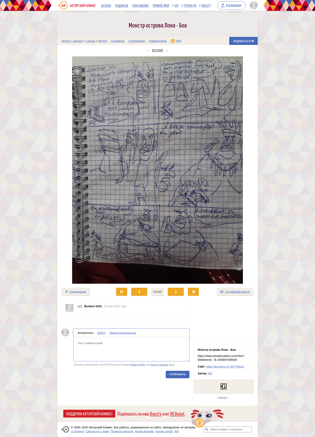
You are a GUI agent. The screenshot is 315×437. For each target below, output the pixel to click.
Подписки (121, 5)
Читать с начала (72, 41)
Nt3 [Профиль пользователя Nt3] (80, 306)
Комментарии (158, 41)
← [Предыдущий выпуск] (148, 51)
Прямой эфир (161, 5)
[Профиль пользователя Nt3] (69, 308)
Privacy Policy (137, 364)
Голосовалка (140, 5)
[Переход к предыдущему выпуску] (82, 170)
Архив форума (144, 431)
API (176, 5)
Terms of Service (159, 364)
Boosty (206, 5)
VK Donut (177, 413)
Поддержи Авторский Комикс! (89, 413)
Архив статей (164, 431)
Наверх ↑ (223, 397)
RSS (179, 41)
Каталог (106, 5)
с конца (90, 41)
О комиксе (117, 41)
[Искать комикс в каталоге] (207, 429)
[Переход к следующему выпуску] (157, 170)
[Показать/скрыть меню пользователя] (253, 5)
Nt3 (210, 373)
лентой (102, 41)
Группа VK (190, 5)
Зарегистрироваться (122, 332)
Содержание (137, 41)
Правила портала (121, 431)
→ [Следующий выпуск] (167, 51)
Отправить (178, 374)
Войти (101, 332)
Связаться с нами (97, 431)
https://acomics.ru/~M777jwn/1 (225, 366)
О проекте (77, 431)
